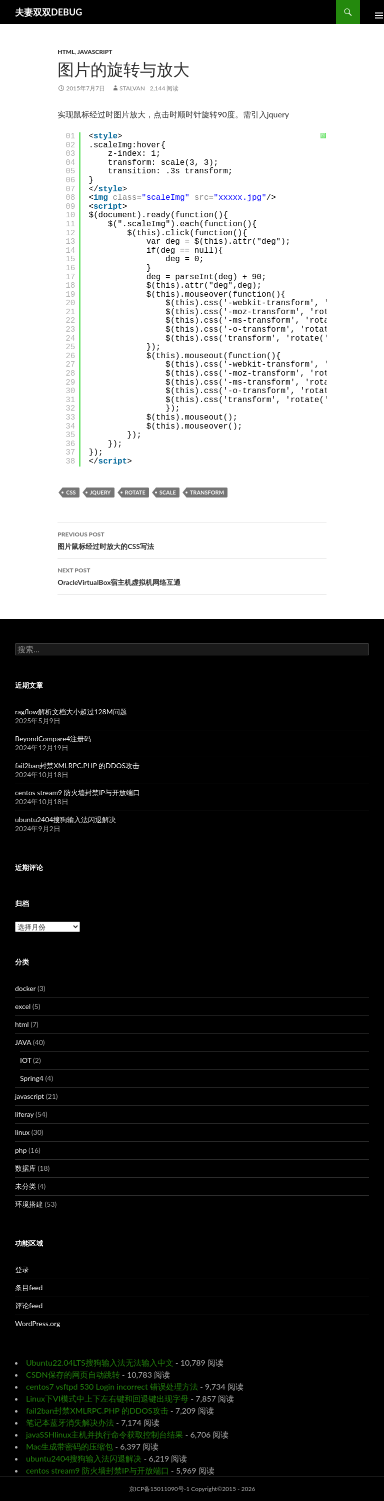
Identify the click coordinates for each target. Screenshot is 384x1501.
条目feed (28, 1287)
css (71, 492)
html (66, 51)
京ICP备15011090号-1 (159, 1489)
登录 (22, 1269)
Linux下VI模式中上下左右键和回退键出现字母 (107, 1398)
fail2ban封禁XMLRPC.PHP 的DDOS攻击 (77, 765)
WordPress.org (37, 1323)
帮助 (323, 138)
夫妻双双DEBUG (48, 11)
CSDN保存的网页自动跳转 (73, 1374)
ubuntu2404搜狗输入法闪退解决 (65, 819)
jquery (100, 492)
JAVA (23, 1042)
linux (22, 1132)
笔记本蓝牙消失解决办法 (70, 1422)
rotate (135, 492)
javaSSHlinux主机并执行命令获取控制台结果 (104, 1434)
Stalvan (132, 88)
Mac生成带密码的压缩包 (69, 1446)
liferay (24, 1114)
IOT (26, 1060)
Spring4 (32, 1078)
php (21, 1150)
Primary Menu (372, 12)
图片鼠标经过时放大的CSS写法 (192, 539)
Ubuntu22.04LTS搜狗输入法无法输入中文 (100, 1362)
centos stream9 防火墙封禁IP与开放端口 (77, 792)
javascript (95, 51)
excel (22, 1006)
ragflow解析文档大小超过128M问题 (71, 711)
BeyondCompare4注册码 (53, 738)
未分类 (25, 1186)
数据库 (25, 1168)
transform (207, 492)
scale (168, 492)
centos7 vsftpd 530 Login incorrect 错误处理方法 (112, 1386)
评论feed (28, 1305)
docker (25, 988)
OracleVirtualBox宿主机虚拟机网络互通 (192, 575)
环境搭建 (29, 1204)
